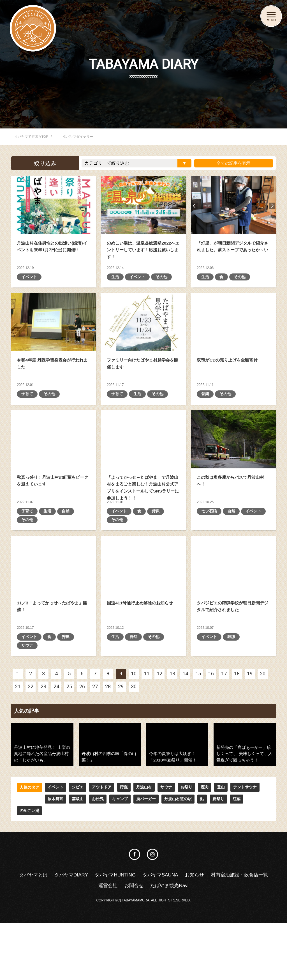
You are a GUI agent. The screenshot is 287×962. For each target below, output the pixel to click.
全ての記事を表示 (233, 163)
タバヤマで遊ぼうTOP (31, 137)
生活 (115, 289)
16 (211, 723)
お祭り (186, 836)
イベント (29, 289)
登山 (221, 836)
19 (250, 723)
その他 (161, 289)
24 (56, 736)
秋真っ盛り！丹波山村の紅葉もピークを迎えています (53, 464)
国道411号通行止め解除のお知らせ (143, 602)
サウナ (27, 694)
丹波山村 (144, 836)
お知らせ (230, 913)
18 (237, 723)
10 (133, 723)
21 (17, 736)
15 (198, 723)
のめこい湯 (230, 848)
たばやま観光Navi (204, 924)
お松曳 (70, 848)
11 (146, 723)
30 (133, 736)
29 (121, 736)
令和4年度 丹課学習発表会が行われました (53, 334)
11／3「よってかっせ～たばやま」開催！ (53, 602)
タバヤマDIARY (101, 913)
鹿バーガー (118, 848)
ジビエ (78, 836)
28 (108, 736)
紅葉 (208, 848)
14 (185, 723)
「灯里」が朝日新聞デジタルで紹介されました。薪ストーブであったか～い (233, 205)
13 (172, 723)
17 (224, 723)
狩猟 (155, 548)
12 (159, 723)
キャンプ (92, 848)
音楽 (205, 418)
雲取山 (49, 848)
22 (30, 736)
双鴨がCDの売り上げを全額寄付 (233, 334)
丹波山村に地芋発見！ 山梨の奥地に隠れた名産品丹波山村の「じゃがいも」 (41, 802)
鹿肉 (205, 836)
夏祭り (190, 848)
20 (262, 723)
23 (43, 736)
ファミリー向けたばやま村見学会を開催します (143, 334)
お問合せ (167, 924)
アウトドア (102, 836)
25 (69, 736)
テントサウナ (245, 836)
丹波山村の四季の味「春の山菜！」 (110, 793)
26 (82, 736)
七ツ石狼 (209, 548)
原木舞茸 (27, 848)
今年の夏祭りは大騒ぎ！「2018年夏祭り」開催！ (177, 793)
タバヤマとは (62, 913)
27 (95, 736)
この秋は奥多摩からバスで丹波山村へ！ (233, 464)
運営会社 (140, 924)
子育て (27, 418)
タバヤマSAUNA (195, 913)
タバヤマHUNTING (147, 913)
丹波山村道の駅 (150, 848)
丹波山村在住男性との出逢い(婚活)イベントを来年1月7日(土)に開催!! (53, 205)
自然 (66, 548)
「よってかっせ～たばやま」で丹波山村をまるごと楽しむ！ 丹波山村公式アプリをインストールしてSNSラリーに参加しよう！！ (143, 464)
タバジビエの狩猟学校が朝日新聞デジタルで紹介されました (233, 602)
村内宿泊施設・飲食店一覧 (93, 924)
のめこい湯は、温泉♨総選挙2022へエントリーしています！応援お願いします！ (143, 205)
